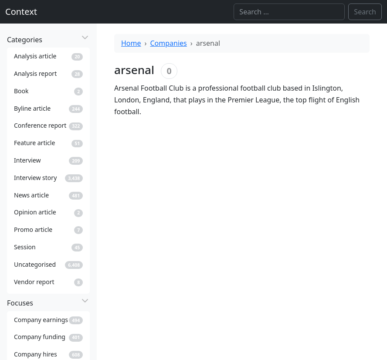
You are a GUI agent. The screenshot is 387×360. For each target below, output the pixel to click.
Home (131, 43)
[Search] (289, 11)
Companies (168, 43)
